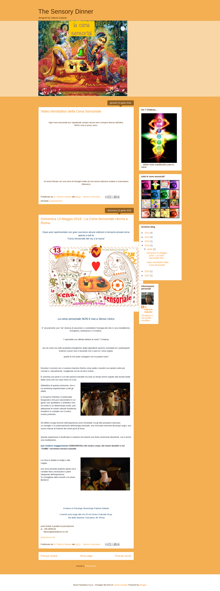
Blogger (143, 585)
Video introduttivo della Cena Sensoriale (71, 111)
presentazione (56, 201)
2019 (147, 271)
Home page (86, 556)
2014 (147, 237)
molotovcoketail (120, 585)
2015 (147, 241)
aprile (150, 249)
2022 (147, 275)
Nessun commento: (92, 197)
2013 (147, 233)
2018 (147, 245)
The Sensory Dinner (65, 11)
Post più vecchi (123, 556)
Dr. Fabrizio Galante (148, 309)
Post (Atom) (90, 566)
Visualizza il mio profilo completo (147, 318)
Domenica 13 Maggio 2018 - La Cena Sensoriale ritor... (157, 255)
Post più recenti (49, 556)
